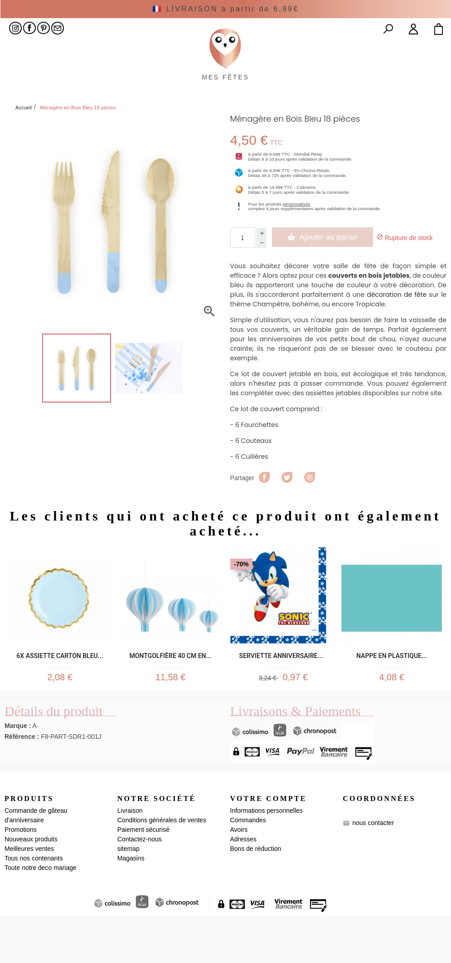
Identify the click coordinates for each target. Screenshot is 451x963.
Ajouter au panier (326, 279)
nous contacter (373, 869)
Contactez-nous (139, 886)
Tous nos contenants (34, 905)
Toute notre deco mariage (41, 915)
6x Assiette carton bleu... (59, 697)
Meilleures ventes (29, 895)
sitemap (128, 895)
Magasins (131, 905)
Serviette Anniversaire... (281, 697)
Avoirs (239, 876)
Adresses (243, 886)
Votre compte (268, 846)
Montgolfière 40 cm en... (171, 697)
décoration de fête (397, 337)
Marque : (18, 772)
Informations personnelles (266, 857)
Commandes (248, 867)
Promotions (21, 876)
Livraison (130, 857)
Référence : (22, 783)
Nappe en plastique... (391, 697)
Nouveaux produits (31, 886)
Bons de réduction (255, 895)
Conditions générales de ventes (161, 867)
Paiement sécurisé (143, 876)
